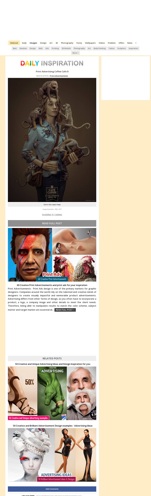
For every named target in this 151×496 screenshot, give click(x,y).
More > (138, 48)
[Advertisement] (75, 20)
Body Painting (95, 48)
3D (57, 43)
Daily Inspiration (71, 491)
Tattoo (106, 48)
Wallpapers (90, 43)
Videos (102, 43)
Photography (67, 43)
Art (51, 43)
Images (33, 43)
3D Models (61, 48)
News (129, 43)
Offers (121, 43)
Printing (51, 48)
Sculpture (116, 48)
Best (11, 48)
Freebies (112, 43)
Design (43, 43)
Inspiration (128, 48)
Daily (24, 43)
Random (19, 48)
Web (37, 48)
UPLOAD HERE (28, 491)
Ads (43, 48)
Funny (79, 43)
